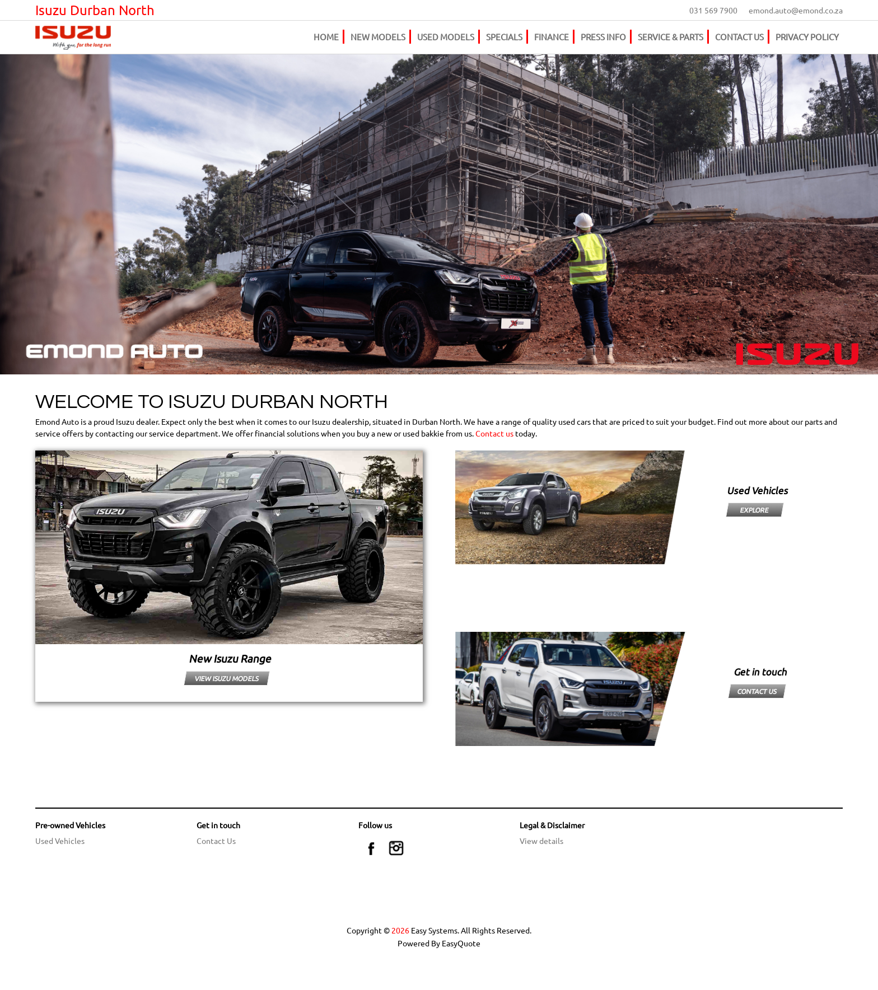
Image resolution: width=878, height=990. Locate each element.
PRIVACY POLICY (807, 36)
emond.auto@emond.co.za (796, 10)
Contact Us (216, 841)
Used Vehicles (60, 841)
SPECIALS (504, 36)
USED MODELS (445, 36)
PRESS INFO (603, 36)
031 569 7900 (713, 10)
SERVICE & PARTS (670, 36)
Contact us (494, 433)
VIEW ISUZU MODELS (227, 678)
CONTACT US (739, 36)
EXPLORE (755, 509)
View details (541, 841)
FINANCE (551, 36)
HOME (326, 36)
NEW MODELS (378, 36)
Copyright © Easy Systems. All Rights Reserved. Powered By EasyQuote (439, 936)
